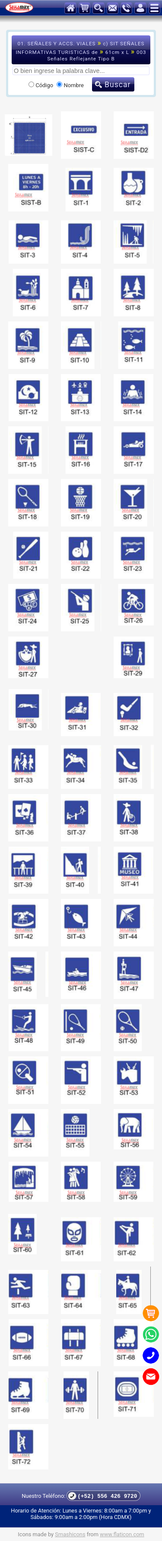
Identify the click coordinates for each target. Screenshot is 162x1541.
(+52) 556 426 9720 (102, 1496)
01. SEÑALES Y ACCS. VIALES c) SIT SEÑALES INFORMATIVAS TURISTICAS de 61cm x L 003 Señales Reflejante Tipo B (81, 50)
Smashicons (70, 1534)
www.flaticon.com (122, 1534)
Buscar (117, 84)
